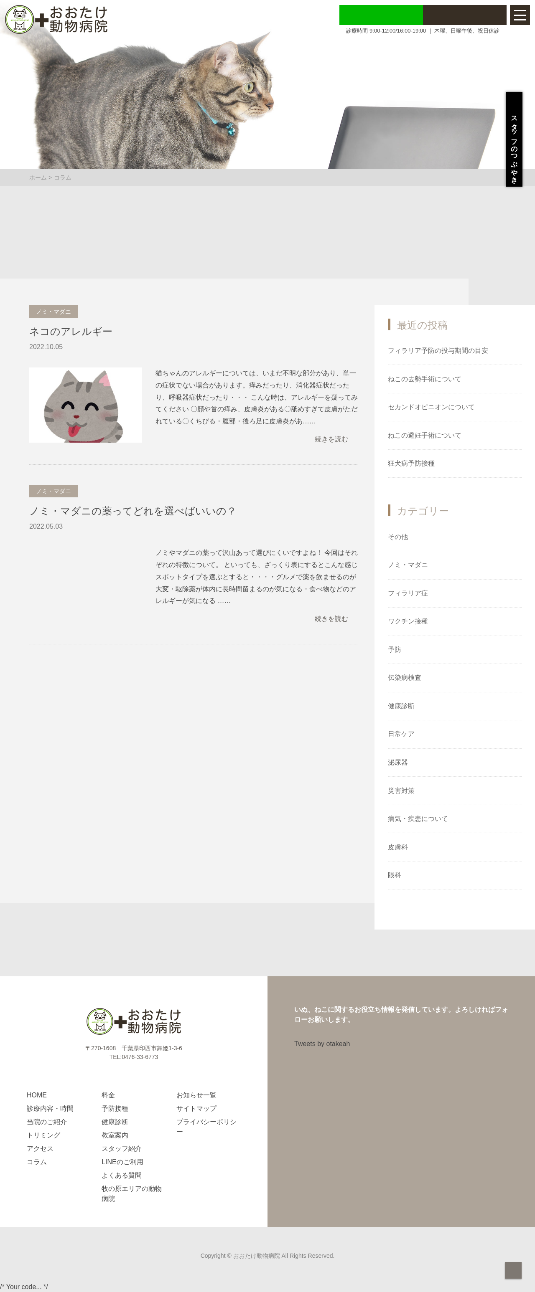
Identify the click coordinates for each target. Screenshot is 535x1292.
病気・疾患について (418, 818)
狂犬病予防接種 (411, 463)
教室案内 (115, 1135)
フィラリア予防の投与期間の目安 (438, 350)
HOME (37, 1095)
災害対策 (401, 790)
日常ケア (401, 733)
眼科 (394, 875)
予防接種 (115, 1108)
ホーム (38, 177)
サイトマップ (196, 1108)
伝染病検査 (404, 677)
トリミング (43, 1135)
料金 (108, 1095)
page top (513, 1270)
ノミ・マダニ (408, 564)
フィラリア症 (408, 593)
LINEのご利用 (122, 1161)
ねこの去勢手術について (424, 379)
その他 (398, 536)
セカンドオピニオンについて (431, 406)
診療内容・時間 (50, 1108)
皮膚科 (398, 847)
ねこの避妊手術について (424, 435)
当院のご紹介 (47, 1121)
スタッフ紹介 (122, 1148)
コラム (37, 1161)
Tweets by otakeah (322, 1043)
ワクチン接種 (408, 621)
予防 (394, 649)
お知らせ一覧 (196, 1095)
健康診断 (401, 705)
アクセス (40, 1148)
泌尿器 (398, 762)
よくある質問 (122, 1175)
